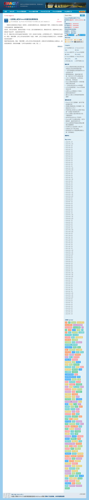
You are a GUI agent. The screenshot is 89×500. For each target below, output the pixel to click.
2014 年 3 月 (69, 310)
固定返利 (68, 369)
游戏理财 (68, 436)
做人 (66, 349)
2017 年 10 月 (69, 231)
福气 (72, 448)
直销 (71, 446)
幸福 (77, 396)
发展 (73, 362)
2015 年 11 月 (69, 274)
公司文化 (68, 352)
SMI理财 (81, 332)
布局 (73, 396)
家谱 (82, 386)
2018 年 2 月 (69, 226)
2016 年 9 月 (69, 256)
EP (69, 322)
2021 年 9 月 (69, 181)
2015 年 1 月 (69, 291)
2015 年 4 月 (69, 286)
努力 (71, 357)
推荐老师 (68, 411)
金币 (66, 478)
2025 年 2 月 (69, 149)
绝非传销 (80, 453)
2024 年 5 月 (69, 153)
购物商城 (72, 468)
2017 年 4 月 (69, 243)
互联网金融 (79, 337)
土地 (80, 369)
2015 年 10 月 (69, 276)
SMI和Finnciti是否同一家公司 (74, 126)
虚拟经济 (77, 461)
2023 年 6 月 (69, 159)
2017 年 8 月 (69, 235)
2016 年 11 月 (69, 252)
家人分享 (76, 386)
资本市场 (68, 471)
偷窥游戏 (72, 349)
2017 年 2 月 (69, 246)
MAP (74, 330)
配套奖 (72, 475)
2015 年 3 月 (69, 287)
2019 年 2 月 (69, 211)
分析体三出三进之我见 (72, 128)
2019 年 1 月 (69, 213)
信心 (79, 347)
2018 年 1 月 (69, 228)
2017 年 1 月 (69, 248)
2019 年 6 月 (69, 203)
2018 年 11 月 (69, 216)
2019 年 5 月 (69, 205)
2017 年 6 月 (69, 239)
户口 (75, 404)
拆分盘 (68, 61)
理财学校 (68, 441)
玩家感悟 (80, 436)
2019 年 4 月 (69, 207)
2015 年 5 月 (69, 284)
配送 (76, 475)
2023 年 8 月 (69, 157)
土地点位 (74, 372)
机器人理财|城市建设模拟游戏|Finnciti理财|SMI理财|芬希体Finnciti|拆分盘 (11, 4)
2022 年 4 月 (69, 175)
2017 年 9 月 (69, 233)
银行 (66, 480)
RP (66, 332)
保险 (75, 347)
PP (82, 330)
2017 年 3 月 (69, 244)
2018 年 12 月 (69, 214)
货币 (66, 468)
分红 (77, 352)
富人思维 (68, 389)
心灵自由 (79, 399)
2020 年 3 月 (69, 187)
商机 (73, 367)
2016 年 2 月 (69, 269)
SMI (70, 332)
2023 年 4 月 (69, 162)
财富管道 (79, 466)
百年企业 (78, 443)
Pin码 (78, 330)
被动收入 (74, 463)
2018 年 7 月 (69, 220)
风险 (66, 485)
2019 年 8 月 (69, 200)
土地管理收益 (69, 374)
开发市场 (68, 399)
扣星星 (67, 406)
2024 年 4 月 (69, 155)
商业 (71, 364)
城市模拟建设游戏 (70, 377)
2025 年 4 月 (69, 147)
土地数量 (68, 372)
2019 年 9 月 (69, 198)
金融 (71, 478)
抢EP (80, 406)
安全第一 (72, 384)
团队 (82, 367)
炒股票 (74, 436)
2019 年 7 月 (69, 201)
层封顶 (80, 389)
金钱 (75, 478)
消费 (76, 433)
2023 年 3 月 (69, 164)
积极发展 (68, 451)
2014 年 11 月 (69, 295)
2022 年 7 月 (69, 172)
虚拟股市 (68, 463)
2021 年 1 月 (69, 183)
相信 (75, 446)
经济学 (74, 453)
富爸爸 (74, 389)
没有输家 (77, 431)
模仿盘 (72, 428)
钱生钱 (80, 478)
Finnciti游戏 (68, 327)
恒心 (80, 401)
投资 (76, 406)
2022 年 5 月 (69, 173)
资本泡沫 (74, 471)
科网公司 (77, 448)
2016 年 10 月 (69, 254)
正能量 (67, 431)
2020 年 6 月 (69, 185)
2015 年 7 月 (69, 280)
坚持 (76, 374)
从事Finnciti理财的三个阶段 (74, 91)
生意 (80, 441)
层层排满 (68, 391)
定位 (66, 386)
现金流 (67, 438)
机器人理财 (74, 426)
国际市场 (74, 369)
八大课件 (79, 349)
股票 (73, 458)
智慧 (66, 423)
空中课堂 (74, 451)
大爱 (79, 379)
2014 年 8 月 (69, 300)
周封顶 (78, 362)
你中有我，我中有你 (71, 344)
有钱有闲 (46, 21)
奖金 (66, 381)
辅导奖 (78, 473)
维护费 (67, 456)
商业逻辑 (68, 367)
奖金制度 (72, 381)
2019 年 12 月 (69, 192)
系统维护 (68, 453)
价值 (73, 342)
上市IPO (67, 337)
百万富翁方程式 (69, 443)
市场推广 (79, 391)
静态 (73, 483)
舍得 (66, 461)
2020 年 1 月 (69, 190)
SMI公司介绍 (80, 56)
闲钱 (77, 480)
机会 (82, 423)
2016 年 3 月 (69, 267)
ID (66, 330)
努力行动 (76, 357)
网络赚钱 (68, 458)
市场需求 (68, 396)
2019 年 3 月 (69, 209)
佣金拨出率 (68, 347)
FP (82, 327)
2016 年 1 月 (69, 271)
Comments (59, 20)
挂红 (77, 409)
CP (66, 322)
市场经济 (68, 394)
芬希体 (72, 461)
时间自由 (79, 421)
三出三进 (75, 334)
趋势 (73, 473)
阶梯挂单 (68, 483)
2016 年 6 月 (69, 261)
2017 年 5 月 (69, 241)
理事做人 (73, 438)
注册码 (67, 433)
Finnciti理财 (35, 21)
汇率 (72, 431)
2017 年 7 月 (69, 237)
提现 (73, 411)
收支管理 (68, 414)
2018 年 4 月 (69, 224)
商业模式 (76, 364)
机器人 (67, 426)
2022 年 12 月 (69, 168)
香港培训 (79, 485)
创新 (66, 354)
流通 (72, 433)
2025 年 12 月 (69, 144)
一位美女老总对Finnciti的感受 (74, 85)
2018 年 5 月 (69, 222)
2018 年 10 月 (69, 218)
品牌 (66, 364)
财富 (73, 466)
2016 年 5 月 (69, 263)
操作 (77, 411)
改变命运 (68, 416)
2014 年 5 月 (69, 306)
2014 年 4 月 (69, 308)
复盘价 (74, 379)
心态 (73, 399)
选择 (66, 475)
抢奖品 (67, 409)
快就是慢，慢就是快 (71, 401)
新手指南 (78, 61)
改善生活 (74, 416)
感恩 (66, 404)
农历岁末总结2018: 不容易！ (74, 117)
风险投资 (72, 485)
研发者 (67, 448)
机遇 (80, 426)
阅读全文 (60, 46)
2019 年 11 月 (69, 194)
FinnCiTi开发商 (28, 21)
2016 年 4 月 (69, 265)
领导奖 (78, 483)
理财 (79, 438)
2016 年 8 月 (69, 257)
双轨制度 (68, 362)
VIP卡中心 (68, 334)
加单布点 (77, 354)
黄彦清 (67, 488)
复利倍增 (68, 379)
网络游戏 (80, 456)
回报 (77, 367)
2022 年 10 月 (69, 170)
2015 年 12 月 (69, 272)
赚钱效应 (68, 473)
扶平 (72, 406)
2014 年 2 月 (69, 312)
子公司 (78, 381)
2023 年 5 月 (69, 160)
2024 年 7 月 (69, 151)
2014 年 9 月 (69, 299)
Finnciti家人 (68, 325)
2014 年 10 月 (69, 297)
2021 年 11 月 (69, 179)
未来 (77, 423)
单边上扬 (68, 359)
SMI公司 (74, 332)
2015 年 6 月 (69, 282)
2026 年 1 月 (69, 142)
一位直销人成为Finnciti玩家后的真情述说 (23, 19)
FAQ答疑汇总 (70, 48)
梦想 (66, 428)
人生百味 (68, 342)
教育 (71, 419)
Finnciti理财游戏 (14, 21)
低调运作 (79, 342)
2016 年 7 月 (69, 259)
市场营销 (74, 394)
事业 (73, 337)
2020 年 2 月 (69, 188)
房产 (79, 404)
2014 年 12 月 (69, 293)
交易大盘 (68, 339)
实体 (71, 386)
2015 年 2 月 (69, 289)
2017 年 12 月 (69, 229)
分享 (73, 352)
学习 (66, 384)
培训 (78, 377)
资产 (77, 468)
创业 (39, 21)
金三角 (81, 475)
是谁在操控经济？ (71, 93)
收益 (73, 414)
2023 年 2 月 (69, 166)
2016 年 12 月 (69, 250)
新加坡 (76, 419)
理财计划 (74, 441)
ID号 (69, 330)
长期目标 (72, 480)
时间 (73, 421)
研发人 (80, 446)
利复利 (72, 354)
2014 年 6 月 (69, 304)
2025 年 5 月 (69, 145)
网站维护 (73, 456)
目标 (66, 446)
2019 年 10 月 (69, 196)
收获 (77, 414)
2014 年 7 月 (69, 302)
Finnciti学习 (80, 322)
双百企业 (74, 359)
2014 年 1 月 (69, 314)
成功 (42, 21)
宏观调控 (79, 384)
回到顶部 (82, 494)
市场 (73, 391)
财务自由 (68, 466)
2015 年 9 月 (69, 278)
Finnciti (22, 21)
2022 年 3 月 (69, 177)
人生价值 (74, 339)
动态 (66, 357)
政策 (80, 416)
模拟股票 (77, 428)
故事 (66, 419)
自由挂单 (79, 458)
